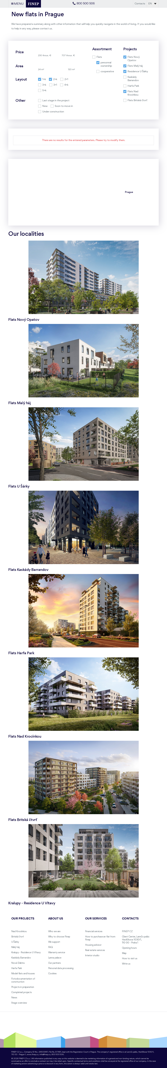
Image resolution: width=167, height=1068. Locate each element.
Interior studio (92, 956)
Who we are (54, 931)
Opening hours (129, 948)
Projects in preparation (22, 987)
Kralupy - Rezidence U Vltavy (26, 953)
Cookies (52, 974)
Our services (96, 918)
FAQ (50, 947)
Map (124, 953)
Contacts (140, 4)
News (14, 998)
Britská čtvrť (17, 937)
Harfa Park (16, 968)
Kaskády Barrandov (21, 958)
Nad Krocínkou (19, 931)
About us (55, 918)
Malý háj (15, 947)
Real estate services (95, 950)
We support (54, 942)
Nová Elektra (18, 963)
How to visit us (129, 959)
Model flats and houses (23, 974)
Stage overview (19, 1003)
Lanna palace (54, 958)
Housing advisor (93, 945)
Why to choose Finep (59, 937)
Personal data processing (61, 968)
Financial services (93, 931)
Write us (126, 964)
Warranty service (56, 953)
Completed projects (21, 992)
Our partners (54, 963)
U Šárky (15, 942)
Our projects (22, 918)
